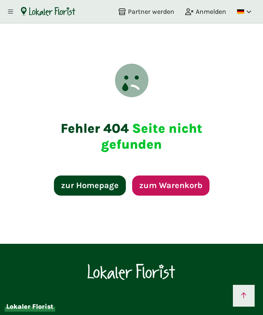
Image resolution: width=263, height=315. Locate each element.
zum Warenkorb (170, 185)
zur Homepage (90, 185)
